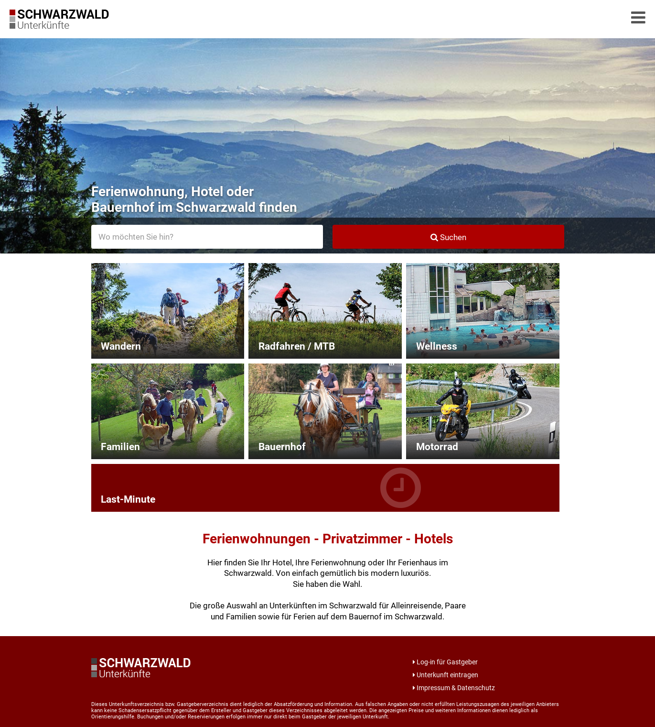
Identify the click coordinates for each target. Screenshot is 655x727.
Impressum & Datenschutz (454, 688)
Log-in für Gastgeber (445, 662)
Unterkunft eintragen (445, 675)
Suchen (448, 237)
